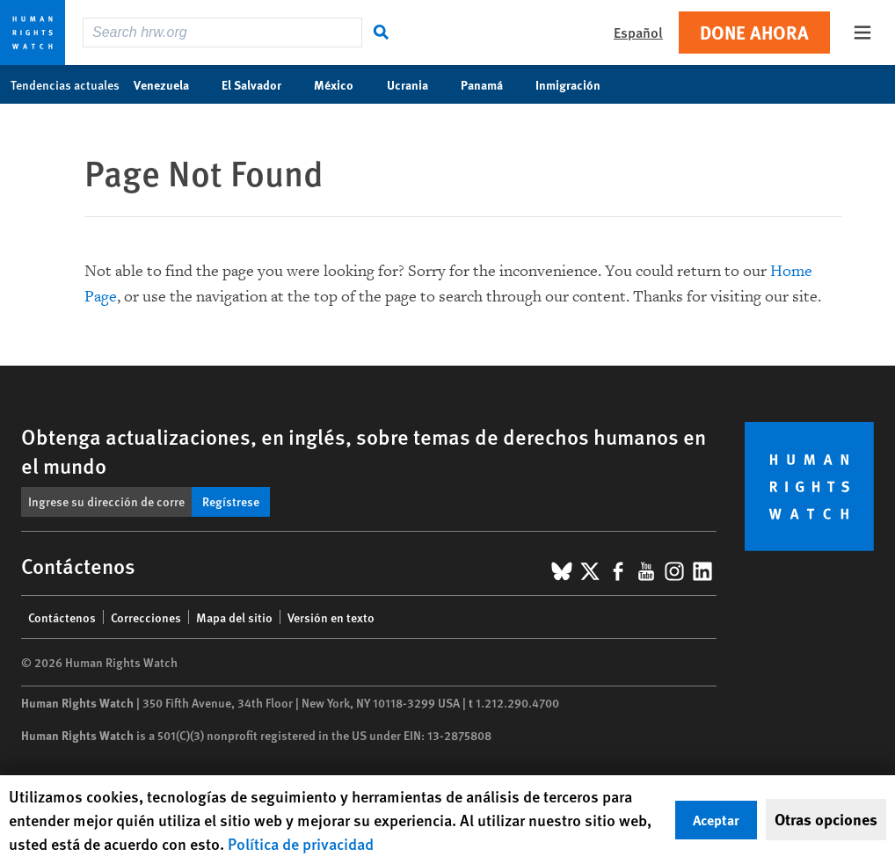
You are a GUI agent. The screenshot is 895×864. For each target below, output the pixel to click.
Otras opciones (826, 819)
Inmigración (577, 84)
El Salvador (261, 84)
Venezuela (170, 84)
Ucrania (417, 84)
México (343, 84)
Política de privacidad (301, 843)
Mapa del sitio (234, 617)
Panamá (491, 84)
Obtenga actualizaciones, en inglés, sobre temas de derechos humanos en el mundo (363, 450)
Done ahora (754, 32)
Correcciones (146, 617)
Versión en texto (331, 617)
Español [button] (638, 32)
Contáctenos (62, 617)
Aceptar (716, 820)
